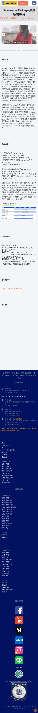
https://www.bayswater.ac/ (11, 289)
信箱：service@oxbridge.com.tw (16, 396)
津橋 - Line (19, 667)
